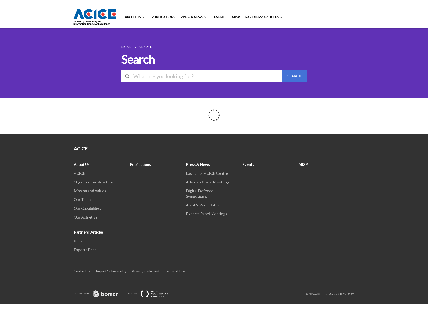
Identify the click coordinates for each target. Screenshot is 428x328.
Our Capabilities (87, 208)
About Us (133, 17)
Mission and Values (90, 190)
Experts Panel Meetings (206, 213)
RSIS (78, 240)
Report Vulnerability (111, 271)
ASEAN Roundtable (202, 205)
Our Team (82, 199)
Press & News (191, 17)
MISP (236, 17)
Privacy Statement (145, 271)
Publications (163, 17)
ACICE (79, 173)
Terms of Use (175, 271)
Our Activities (85, 217)
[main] (214, 81)
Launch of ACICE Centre (207, 173)
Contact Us (82, 271)
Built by (151, 293)
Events (220, 17)
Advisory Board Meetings (208, 182)
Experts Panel (86, 249)
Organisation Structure (93, 182)
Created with (99, 293)
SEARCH (294, 76)
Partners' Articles (262, 17)
